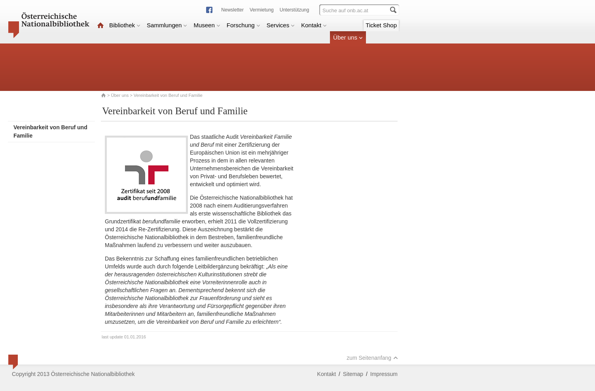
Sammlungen (167, 25)
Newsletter (232, 10)
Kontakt (314, 25)
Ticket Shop (381, 25)
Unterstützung (294, 10)
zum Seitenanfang (372, 358)
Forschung (243, 25)
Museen (206, 25)
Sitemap (353, 374)
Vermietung (262, 10)
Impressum (384, 374)
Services (281, 25)
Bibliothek (124, 25)
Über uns (348, 37)
